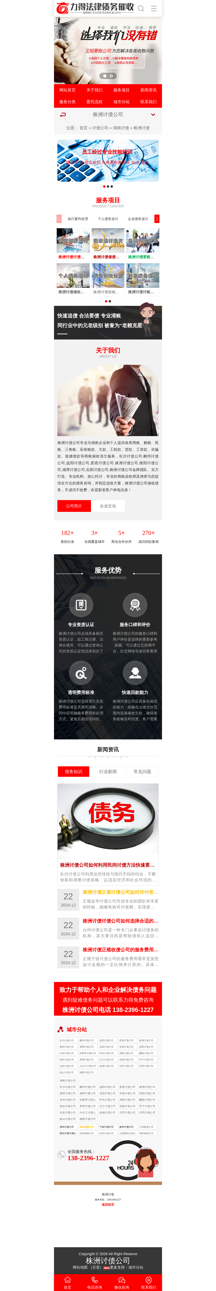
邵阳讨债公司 (146, 1046)
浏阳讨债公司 (126, 1053)
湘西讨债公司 (86, 1072)
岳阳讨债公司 (106, 1046)
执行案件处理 (78, 219)
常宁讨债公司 (146, 1059)
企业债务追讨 (138, 219)
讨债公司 (100, 128)
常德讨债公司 (126, 1046)
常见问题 (142, 771)
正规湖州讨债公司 (127, 1134)
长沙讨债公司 (67, 1040)
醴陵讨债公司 (146, 1053)
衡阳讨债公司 (67, 1046)
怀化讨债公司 (106, 1053)
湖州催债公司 (146, 1133)
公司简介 (74, 506)
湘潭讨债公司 (86, 1046)
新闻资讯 (148, 90)
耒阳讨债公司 (86, 1059)
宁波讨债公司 (106, 1127)
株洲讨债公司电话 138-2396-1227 (108, 1009)
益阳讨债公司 (106, 1040)
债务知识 (73, 771)
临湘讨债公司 (106, 1066)
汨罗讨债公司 (126, 1066)
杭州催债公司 (86, 1133)
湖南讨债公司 (68, 1080)
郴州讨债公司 (86, 1040)
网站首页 (67, 90)
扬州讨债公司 (126, 1127)
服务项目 (121, 90)
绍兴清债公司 (86, 1127)
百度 (96, 1267)
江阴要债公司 (146, 1127)
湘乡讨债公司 (67, 1059)
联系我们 (148, 101)
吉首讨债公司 (67, 1066)
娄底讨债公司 (126, 1040)
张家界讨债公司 (87, 1053)
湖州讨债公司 (67, 1127)
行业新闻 (108, 771)
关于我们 (94, 90)
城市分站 (121, 101)
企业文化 (108, 506)
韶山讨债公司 (67, 1072)
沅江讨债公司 (106, 1059)
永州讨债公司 (67, 1053)
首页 (83, 128)
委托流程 (94, 101)
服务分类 (67, 101)
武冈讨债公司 (146, 1066)
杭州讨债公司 (106, 1133)
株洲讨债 (141, 128)
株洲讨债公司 (146, 1040)
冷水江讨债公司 (87, 1066)
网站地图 (80, 1267)
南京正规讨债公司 (68, 1134)
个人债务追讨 (108, 219)
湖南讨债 (121, 128)
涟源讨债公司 (126, 1059)
